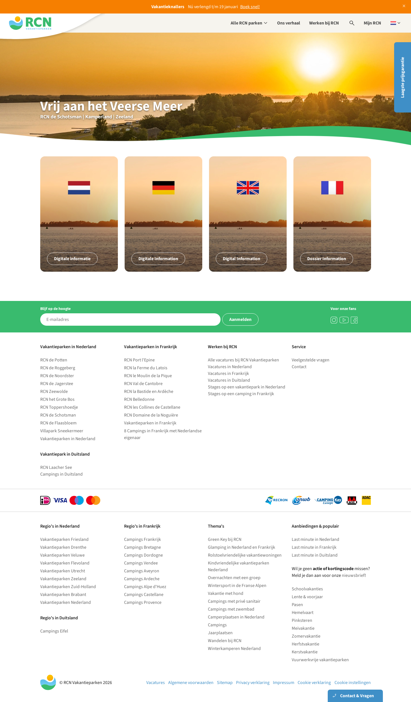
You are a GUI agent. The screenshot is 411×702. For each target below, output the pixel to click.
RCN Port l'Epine (139, 360)
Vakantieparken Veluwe (62, 555)
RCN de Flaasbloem (58, 423)
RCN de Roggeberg (57, 368)
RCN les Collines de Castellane (152, 407)
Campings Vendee (141, 563)
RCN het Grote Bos (57, 399)
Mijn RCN (372, 23)
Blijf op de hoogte (55, 309)
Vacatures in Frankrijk (228, 373)
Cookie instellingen (352, 683)
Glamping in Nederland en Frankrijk (241, 547)
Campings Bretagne (142, 547)
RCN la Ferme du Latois (145, 368)
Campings (217, 625)
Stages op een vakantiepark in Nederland (246, 387)
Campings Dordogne (143, 555)
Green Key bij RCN (224, 539)
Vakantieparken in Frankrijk (150, 423)
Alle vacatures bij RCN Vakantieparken (243, 360)
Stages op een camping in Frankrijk (241, 394)
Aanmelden (240, 319)
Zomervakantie (306, 636)
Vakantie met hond (225, 593)
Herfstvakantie (305, 644)
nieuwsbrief (353, 575)
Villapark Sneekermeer (61, 431)
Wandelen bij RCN (224, 641)
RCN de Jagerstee (56, 384)
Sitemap (225, 683)
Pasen (297, 605)
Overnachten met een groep (234, 578)
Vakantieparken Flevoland (64, 563)
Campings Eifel (54, 631)
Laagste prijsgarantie (402, 77)
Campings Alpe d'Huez (145, 587)
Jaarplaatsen (220, 633)
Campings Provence (142, 602)
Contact (299, 367)
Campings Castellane (143, 594)
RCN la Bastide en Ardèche (148, 391)
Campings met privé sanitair (234, 601)
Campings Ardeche (142, 579)
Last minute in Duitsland (315, 555)
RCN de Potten (53, 360)
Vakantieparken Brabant (63, 594)
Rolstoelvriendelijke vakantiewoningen (245, 555)
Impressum (283, 683)
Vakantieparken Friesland (64, 539)
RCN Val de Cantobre (143, 384)
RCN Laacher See (56, 467)
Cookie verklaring (314, 683)
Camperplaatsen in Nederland (236, 617)
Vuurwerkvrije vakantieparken (320, 660)
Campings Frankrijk (142, 539)
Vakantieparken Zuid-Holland (68, 587)
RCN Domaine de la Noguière (151, 415)
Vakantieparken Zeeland (63, 579)
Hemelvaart (302, 612)
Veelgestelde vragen (310, 360)
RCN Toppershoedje (59, 407)
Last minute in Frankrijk (314, 547)
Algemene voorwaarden (191, 683)
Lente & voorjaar (307, 597)
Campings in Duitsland (61, 474)
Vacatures (155, 683)
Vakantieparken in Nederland (67, 439)
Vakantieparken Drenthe (63, 547)
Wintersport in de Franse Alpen (237, 585)
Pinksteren (302, 620)
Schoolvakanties (307, 589)
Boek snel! (250, 7)
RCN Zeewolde (54, 391)
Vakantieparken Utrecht (62, 571)
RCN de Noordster (57, 376)
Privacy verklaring (252, 683)
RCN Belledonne (139, 399)
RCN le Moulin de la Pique (148, 376)
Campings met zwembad (231, 609)
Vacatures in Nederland (230, 367)
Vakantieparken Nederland (65, 602)
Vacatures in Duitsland (229, 380)
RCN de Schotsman (58, 415)
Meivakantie (303, 628)
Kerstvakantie (305, 652)
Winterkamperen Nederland (234, 648)
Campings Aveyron (141, 571)
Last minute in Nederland (315, 539)
